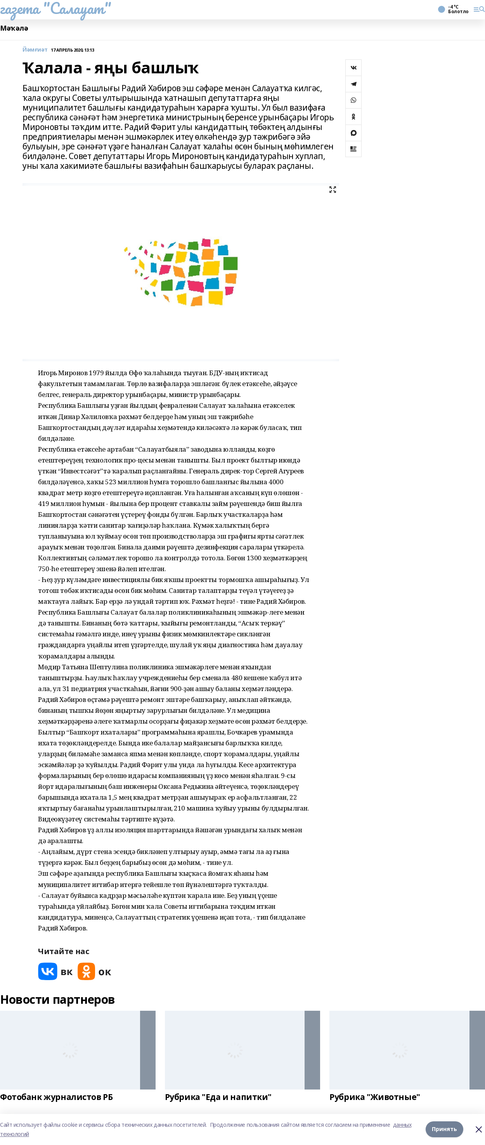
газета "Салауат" (55, 8)
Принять (444, 1129)
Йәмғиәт (35, 50)
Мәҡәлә (14, 28)
